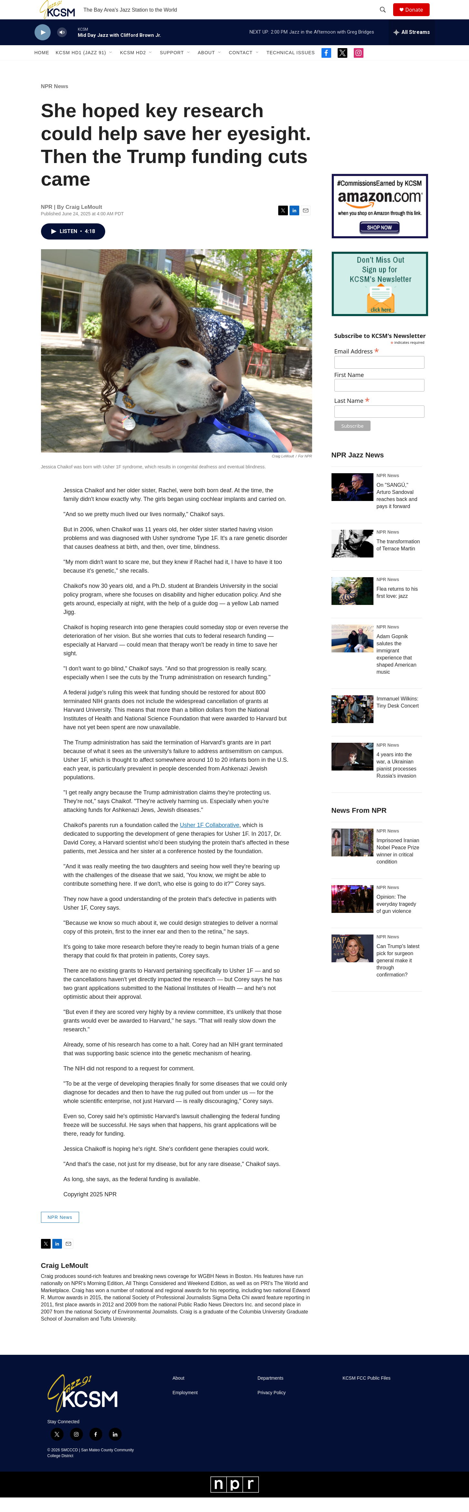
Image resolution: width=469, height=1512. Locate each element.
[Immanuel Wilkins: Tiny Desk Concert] (352, 724)
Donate (418, 17)
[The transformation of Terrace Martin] (352, 558)
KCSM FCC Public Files (366, 1392)
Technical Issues (291, 67)
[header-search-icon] (386, 17)
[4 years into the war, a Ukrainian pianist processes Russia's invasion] (352, 771)
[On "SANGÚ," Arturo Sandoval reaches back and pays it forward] (352, 502)
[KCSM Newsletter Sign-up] (380, 298)
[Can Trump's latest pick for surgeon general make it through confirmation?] (352, 963)
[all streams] (412, 47)
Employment (185, 1407)
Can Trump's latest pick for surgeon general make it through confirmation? (398, 975)
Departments (270, 1392)
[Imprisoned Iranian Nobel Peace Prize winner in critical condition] (352, 857)
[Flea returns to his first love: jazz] (352, 605)
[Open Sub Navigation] (111, 67)
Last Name (352, 414)
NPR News (54, 101)
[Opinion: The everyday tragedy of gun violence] (352, 913)
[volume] (61, 47)
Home (42, 67)
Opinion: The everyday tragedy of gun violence (396, 918)
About (206, 67)
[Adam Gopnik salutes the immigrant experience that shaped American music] (352, 653)
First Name (349, 389)
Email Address (356, 365)
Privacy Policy (272, 1407)
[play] (42, 47)
